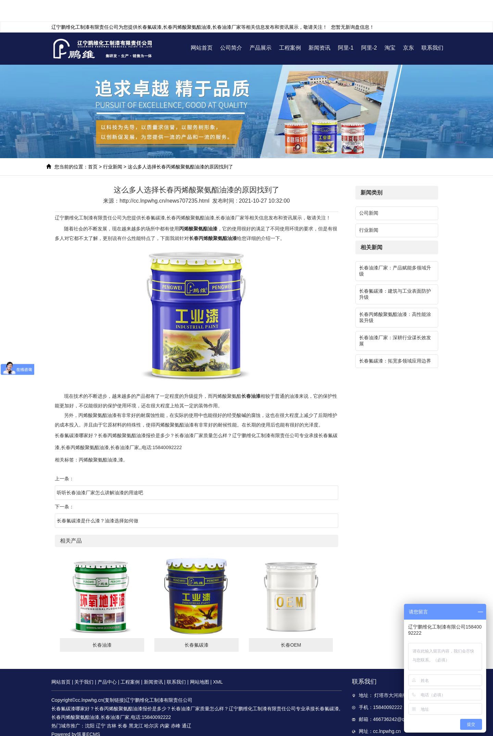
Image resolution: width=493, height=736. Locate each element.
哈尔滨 (151, 704)
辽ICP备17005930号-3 (94, 721)
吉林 (111, 704)
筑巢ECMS (88, 712)
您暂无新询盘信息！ (352, 5)
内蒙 (164, 704)
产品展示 (260, 26)
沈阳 (89, 704)
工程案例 (290, 26)
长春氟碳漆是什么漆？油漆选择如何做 (97, 499)
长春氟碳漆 (150, 5)
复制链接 (114, 678)
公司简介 (231, 26)
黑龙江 (136, 704)
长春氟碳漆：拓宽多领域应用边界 (395, 339)
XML (218, 660)
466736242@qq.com (395, 697)
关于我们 (83, 660)
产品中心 (107, 660)
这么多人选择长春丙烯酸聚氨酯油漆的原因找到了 (180, 145)
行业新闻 (112, 145)
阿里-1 (346, 26)
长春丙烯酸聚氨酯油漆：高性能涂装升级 (395, 296)
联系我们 (432, 26)
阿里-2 (369, 26)
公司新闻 (368, 191)
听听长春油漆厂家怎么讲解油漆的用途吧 (100, 471)
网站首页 (202, 26)
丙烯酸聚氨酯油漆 (98, 438)
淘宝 (389, 26)
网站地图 (199, 660)
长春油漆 (102, 623)
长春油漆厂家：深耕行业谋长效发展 (395, 319)
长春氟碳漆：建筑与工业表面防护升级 (395, 272)
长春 (122, 704)
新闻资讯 (319, 26)
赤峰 (175, 704)
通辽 (186, 704)
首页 (93, 145)
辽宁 (100, 704)
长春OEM (291, 623)
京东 (408, 26)
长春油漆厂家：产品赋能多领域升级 (395, 249)
